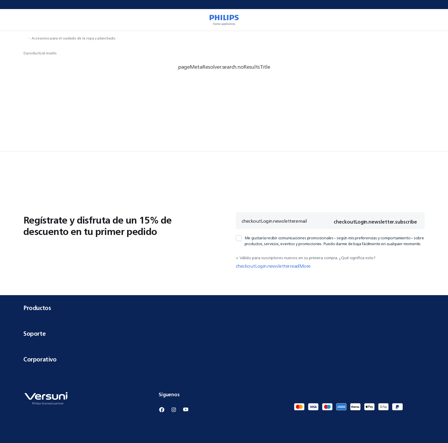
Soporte (224, 333)
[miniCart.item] (435, 19)
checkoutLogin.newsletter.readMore (273, 266)
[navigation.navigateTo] (25, 38)
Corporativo (224, 359)
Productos (224, 308)
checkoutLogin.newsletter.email (274, 220)
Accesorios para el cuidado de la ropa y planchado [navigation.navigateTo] (73, 38)
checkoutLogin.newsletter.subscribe (375, 222)
